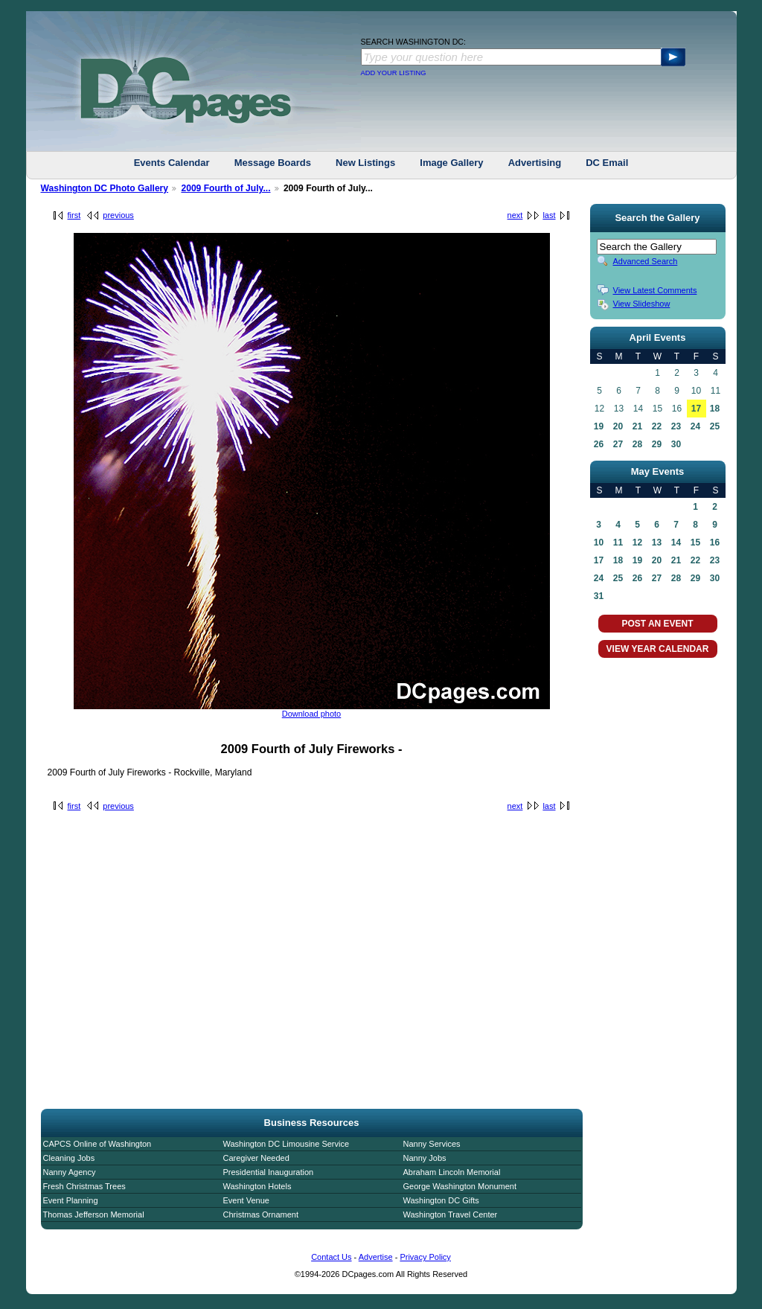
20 (618, 426)
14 (676, 542)
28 (637, 444)
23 (676, 426)
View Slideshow (641, 303)
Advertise (376, 1256)
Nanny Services (432, 1143)
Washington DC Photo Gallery (105, 188)
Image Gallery (451, 162)
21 (637, 426)
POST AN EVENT (657, 623)
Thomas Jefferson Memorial (93, 1214)
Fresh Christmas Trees (84, 1186)
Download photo (312, 713)
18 (715, 408)
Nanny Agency (69, 1172)
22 (657, 426)
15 (695, 542)
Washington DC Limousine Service (286, 1143)
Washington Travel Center (450, 1214)
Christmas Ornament (260, 1214)
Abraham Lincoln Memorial (452, 1172)
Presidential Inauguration (268, 1172)
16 (715, 542)
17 (696, 408)
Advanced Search (645, 261)
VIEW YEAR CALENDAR (657, 649)
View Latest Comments (655, 290)
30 (676, 444)
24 (695, 426)
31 (598, 596)
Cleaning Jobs (69, 1157)
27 (618, 444)
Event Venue (246, 1200)
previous (118, 215)
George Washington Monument (459, 1186)
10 (598, 542)
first (74, 215)
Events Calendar (172, 162)
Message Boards (272, 162)
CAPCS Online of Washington (97, 1143)
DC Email (607, 162)
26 (598, 444)
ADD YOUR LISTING (393, 73)
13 (657, 542)
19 (598, 426)
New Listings (365, 162)
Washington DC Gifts (441, 1200)
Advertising (535, 162)
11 (618, 542)
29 (657, 444)
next (515, 215)
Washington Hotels (257, 1186)
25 (715, 426)
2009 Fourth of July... (225, 188)
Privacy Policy (425, 1256)
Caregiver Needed (256, 1157)
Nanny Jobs (424, 1157)
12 (637, 542)
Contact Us (331, 1256)
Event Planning (70, 1200)
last (548, 215)
